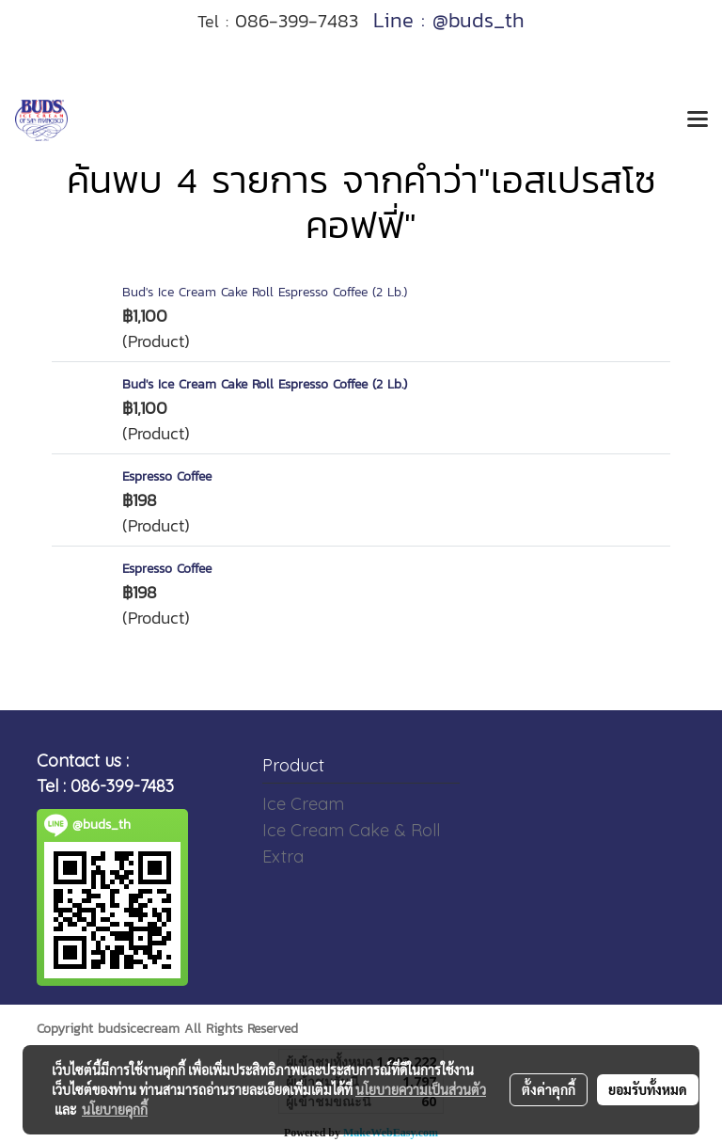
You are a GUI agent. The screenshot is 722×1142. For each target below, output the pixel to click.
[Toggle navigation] (697, 120)
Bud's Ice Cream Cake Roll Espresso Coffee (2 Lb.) (264, 292)
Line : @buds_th (449, 20)
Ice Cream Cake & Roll (351, 830)
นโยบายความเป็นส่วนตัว (420, 1089)
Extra (283, 856)
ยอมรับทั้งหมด (647, 1089)
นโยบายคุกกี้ (115, 1109)
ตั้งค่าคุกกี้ (548, 1089)
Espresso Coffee (167, 476)
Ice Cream (303, 804)
